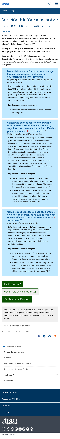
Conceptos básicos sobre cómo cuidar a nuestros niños (4, 122)
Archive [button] (7, 412)
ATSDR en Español (10, 10)
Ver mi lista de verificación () (20, 291)
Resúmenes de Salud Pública (16, 369)
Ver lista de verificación (16, 299)
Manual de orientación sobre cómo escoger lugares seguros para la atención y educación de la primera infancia (4, 71)
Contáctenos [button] (9, 392)
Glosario (7, 357)
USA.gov (13, 434)
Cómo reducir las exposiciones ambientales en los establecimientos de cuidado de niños (4, 212)
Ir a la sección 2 (12, 284)
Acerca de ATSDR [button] (11, 399)
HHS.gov (5, 434)
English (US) (6, 31)
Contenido (8, 380)
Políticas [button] (7, 405)
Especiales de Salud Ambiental (17, 363)
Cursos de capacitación (14, 352)
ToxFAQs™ (9, 375)
